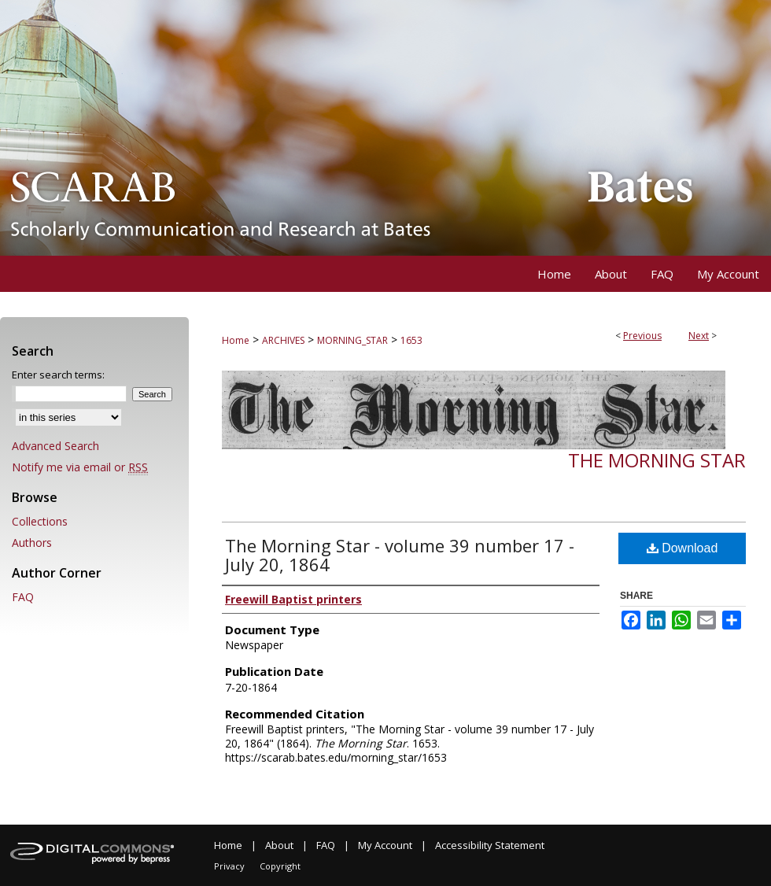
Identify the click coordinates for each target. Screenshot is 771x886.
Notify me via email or (80, 467)
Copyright (280, 866)
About (279, 845)
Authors (32, 542)
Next (698, 335)
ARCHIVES (283, 340)
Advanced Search (55, 445)
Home (235, 340)
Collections (40, 521)
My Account (385, 845)
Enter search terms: (58, 374)
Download (682, 548)
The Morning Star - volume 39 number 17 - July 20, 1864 (399, 554)
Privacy (229, 866)
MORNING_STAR (352, 340)
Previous (642, 335)
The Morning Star (657, 460)
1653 (411, 340)
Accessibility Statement (489, 845)
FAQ (23, 596)
